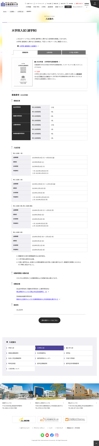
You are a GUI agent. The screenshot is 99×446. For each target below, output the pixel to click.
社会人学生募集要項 (14, 358)
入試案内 (12, 342)
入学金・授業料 (73, 52)
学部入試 (11, 348)
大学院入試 (40, 348)
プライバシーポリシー (39, 428)
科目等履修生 (41, 353)
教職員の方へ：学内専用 (73, 428)
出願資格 (49, 52)
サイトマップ (59, 428)
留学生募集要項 (42, 363)
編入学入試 (69, 348)
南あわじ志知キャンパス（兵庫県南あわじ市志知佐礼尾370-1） (37, 299)
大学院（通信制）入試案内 (28, 46)
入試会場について (13, 369)
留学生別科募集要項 (72, 363)
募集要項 (25, 52)
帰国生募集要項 (13, 353)
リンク (50, 428)
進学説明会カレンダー (44, 358)
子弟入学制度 (70, 358)
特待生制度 (12, 363)
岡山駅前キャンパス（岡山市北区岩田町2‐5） (31, 291)
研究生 (68, 353)
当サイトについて (24, 428)
